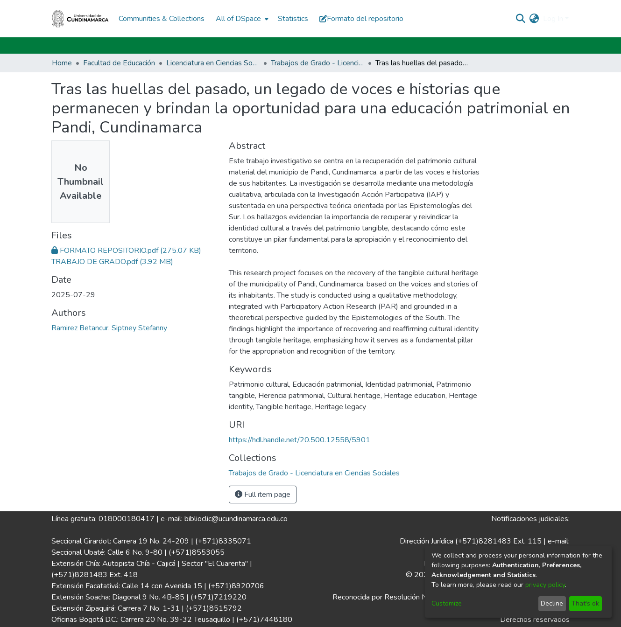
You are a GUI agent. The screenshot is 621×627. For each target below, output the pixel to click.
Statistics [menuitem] (293, 19)
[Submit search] (521, 18)
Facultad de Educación (119, 63)
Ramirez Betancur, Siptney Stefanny (109, 328)
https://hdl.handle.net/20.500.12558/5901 (299, 440)
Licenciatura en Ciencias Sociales (213, 63)
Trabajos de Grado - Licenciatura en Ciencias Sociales (317, 63)
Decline (552, 603)
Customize (446, 603)
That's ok (585, 603)
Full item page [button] (262, 494)
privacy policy (545, 584)
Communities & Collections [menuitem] (162, 19)
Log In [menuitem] (553, 19)
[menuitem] (241, 18)
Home (62, 63)
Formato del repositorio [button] (361, 19)
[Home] (80, 18)
